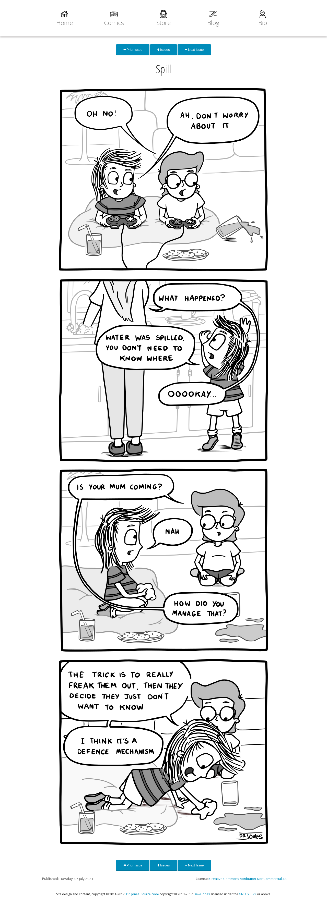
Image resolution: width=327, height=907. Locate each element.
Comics (114, 22)
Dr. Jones (132, 894)
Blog (213, 22)
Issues (163, 50)
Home (64, 22)
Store (164, 22)
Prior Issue (133, 50)
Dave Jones (202, 894)
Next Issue (194, 50)
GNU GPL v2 (247, 894)
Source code (150, 894)
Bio (262, 22)
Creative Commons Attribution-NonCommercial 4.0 (248, 878)
